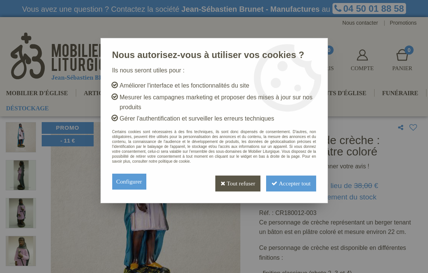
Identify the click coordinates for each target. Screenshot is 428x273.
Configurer (129, 181)
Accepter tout (290, 181)
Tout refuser (234, 181)
